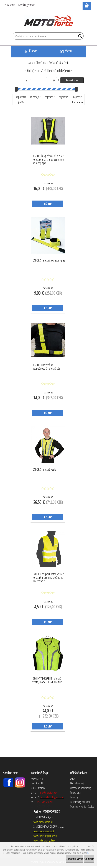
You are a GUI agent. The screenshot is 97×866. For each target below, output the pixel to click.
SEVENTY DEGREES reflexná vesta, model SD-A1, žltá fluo (47, 680)
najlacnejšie (35, 97)
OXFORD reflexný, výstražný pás (48, 260)
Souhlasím (89, 859)
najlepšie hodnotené (77, 99)
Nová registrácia (26, 5)
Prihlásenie (9, 5)
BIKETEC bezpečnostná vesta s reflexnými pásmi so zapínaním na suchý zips (48, 158)
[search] (79, 37)
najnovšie (63, 97)
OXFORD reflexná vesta (44, 469)
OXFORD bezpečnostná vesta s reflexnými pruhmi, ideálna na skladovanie (48, 576)
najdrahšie (50, 97)
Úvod (30, 62)
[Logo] (48, 21)
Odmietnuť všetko (74, 859)
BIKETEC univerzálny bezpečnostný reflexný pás (46, 367)
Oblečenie (40, 62)
